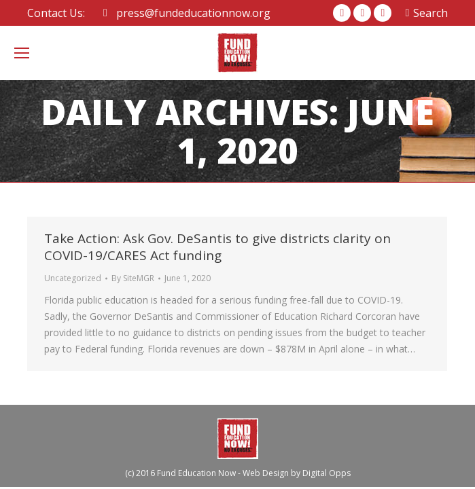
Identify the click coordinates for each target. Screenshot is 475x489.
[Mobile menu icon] (22, 53)
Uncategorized (72, 278)
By (132, 278)
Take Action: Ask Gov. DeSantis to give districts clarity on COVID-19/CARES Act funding (217, 247)
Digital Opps (326, 473)
